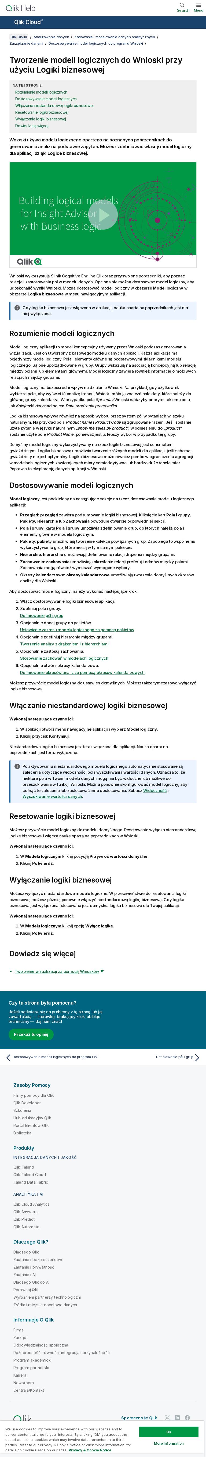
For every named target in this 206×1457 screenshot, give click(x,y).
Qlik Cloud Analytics (31, 1204)
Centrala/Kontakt (28, 1390)
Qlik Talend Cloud (29, 1174)
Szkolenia (22, 1110)
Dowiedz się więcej (31, 125)
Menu (198, 10)
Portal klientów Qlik (31, 1125)
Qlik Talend (23, 1167)
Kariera (19, 1375)
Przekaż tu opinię (31, 1034)
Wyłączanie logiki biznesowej (40, 119)
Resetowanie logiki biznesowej (41, 112)
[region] (102, 1439)
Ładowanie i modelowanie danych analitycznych (115, 37)
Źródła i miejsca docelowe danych (45, 1304)
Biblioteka (22, 1133)
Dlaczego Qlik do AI (31, 1282)
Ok (168, 1432)
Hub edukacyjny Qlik (32, 1118)
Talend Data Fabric (30, 1182)
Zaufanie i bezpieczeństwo (38, 1259)
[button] (103, 215)
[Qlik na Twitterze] (167, 1417)
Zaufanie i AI (24, 1274)
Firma (18, 1330)
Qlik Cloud (28, 22)
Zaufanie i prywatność (33, 1267)
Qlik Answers (25, 1211)
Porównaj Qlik (26, 1289)
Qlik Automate (26, 1226)
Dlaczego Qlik (26, 1252)
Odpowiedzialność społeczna (40, 1345)
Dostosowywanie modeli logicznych (46, 99)
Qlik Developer (27, 1103)
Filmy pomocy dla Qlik (33, 1095)
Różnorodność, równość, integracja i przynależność (61, 1352)
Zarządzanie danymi (26, 43)
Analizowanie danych (51, 37)
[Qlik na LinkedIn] (177, 1417)
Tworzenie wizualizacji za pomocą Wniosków (57, 971)
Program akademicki (32, 1360)
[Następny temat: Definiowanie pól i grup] (153, 1057)
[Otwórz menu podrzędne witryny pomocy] (7, 23)
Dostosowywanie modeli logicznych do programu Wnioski (96, 43)
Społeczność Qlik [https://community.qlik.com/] (139, 1417)
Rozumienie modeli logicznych (41, 92)
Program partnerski (31, 1367)
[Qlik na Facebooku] (187, 1417)
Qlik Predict (24, 1219)
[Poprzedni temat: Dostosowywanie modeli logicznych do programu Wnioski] (52, 1057)
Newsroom (23, 1382)
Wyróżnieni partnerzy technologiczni (47, 1297)
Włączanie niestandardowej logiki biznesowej (54, 105)
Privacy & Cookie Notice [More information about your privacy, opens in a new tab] (90, 1450)
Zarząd (19, 1337)
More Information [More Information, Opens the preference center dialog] (169, 1443)
